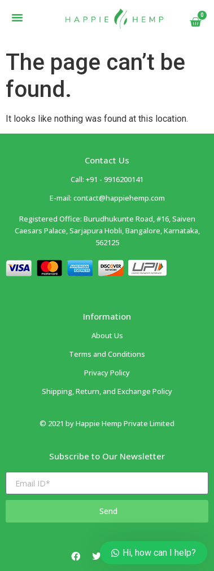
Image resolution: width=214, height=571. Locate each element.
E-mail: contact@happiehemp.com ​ (107, 198)
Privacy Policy (107, 373)
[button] (17, 17)
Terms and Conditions (107, 354)
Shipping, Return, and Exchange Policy (107, 391)
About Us (107, 335)
